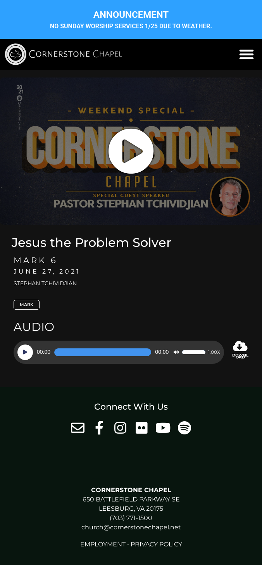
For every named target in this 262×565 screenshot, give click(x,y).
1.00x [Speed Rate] (214, 352)
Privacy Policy (156, 544)
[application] (118, 352)
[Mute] (175, 352)
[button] (246, 54)
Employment (103, 544)
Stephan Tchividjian (45, 283)
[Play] (25, 352)
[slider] (102, 352)
